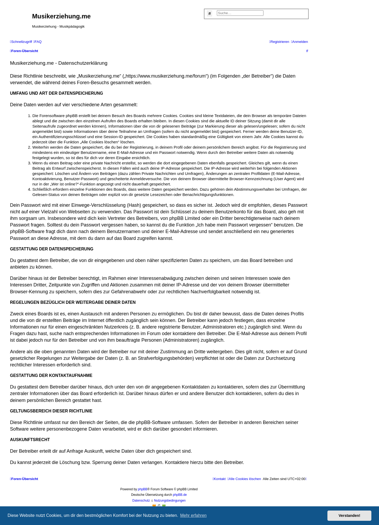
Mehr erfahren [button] (193, 515)
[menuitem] (37, 42)
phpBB (142, 489)
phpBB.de (180, 495)
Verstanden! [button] (349, 515)
